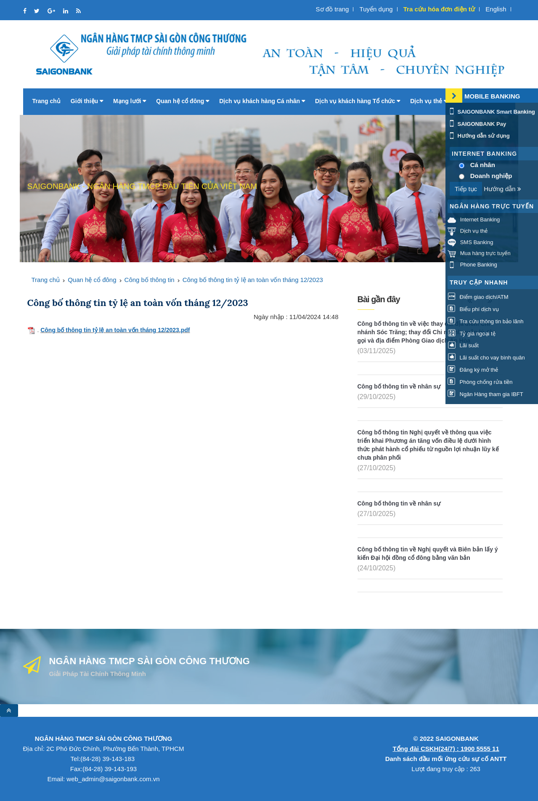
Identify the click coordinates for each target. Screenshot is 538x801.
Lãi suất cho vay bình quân (486, 357)
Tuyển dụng (376, 9)
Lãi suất (463, 345)
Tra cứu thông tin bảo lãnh (485, 321)
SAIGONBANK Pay (477, 124)
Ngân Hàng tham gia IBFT (485, 394)
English (495, 9)
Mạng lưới (129, 101)
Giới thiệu (87, 101)
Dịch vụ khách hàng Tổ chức (357, 101)
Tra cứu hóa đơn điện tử (439, 9)
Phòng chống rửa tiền (480, 382)
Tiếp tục (466, 188)
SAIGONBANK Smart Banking (491, 112)
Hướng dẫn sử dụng (479, 136)
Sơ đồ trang (332, 9)
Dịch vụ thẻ (428, 101)
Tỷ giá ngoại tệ (472, 333)
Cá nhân (482, 164)
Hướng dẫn (502, 188)
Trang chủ (46, 101)
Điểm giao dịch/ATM (478, 297)
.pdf (184, 330)
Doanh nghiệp (491, 175)
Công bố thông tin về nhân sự (399, 386)
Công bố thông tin (150, 279)
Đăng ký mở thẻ (473, 370)
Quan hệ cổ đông (182, 101)
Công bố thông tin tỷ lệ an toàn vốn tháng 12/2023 (253, 279)
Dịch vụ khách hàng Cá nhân (262, 101)
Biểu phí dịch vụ (473, 309)
